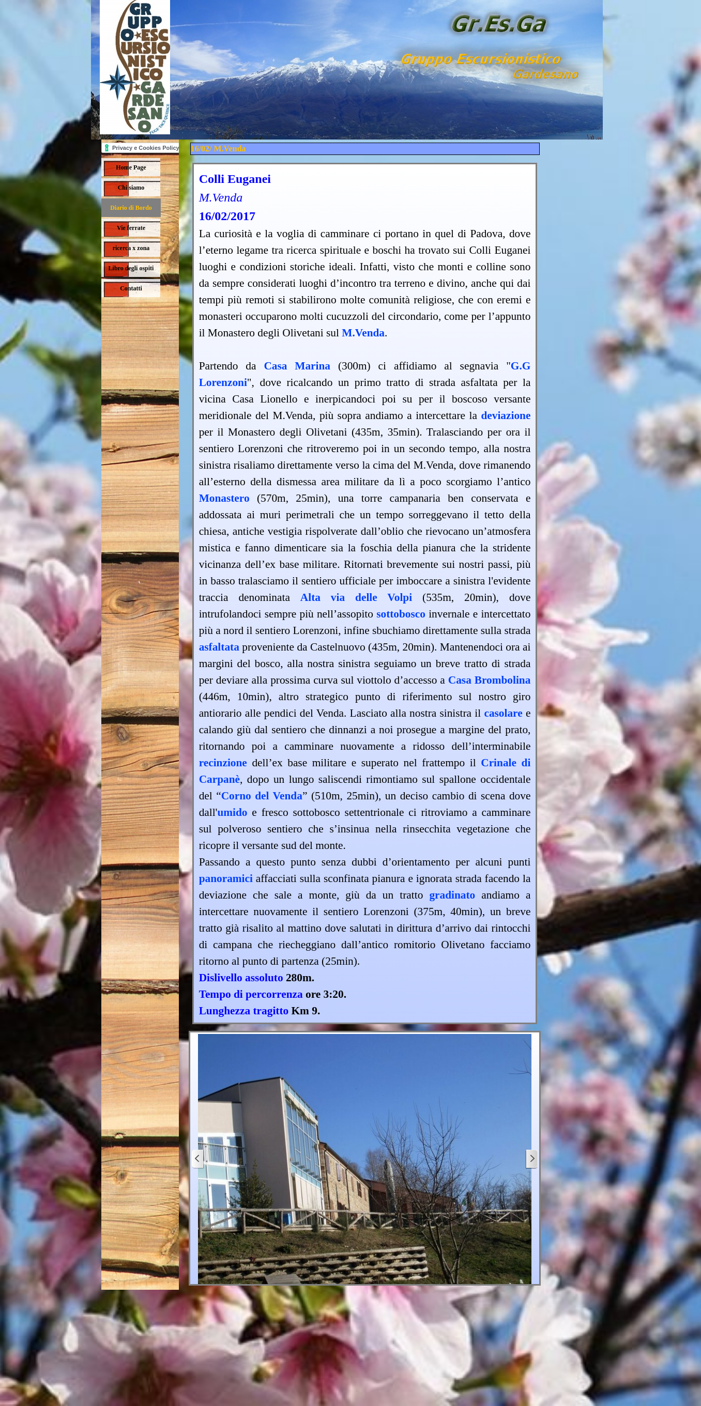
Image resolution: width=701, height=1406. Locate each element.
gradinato (452, 895)
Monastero (224, 498)
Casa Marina (297, 366)
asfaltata (219, 647)
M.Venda (363, 333)
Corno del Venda (261, 796)
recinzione (223, 762)
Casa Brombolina (489, 680)
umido (232, 812)
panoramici (226, 878)
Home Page (131, 167)
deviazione (505, 415)
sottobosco (400, 614)
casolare (503, 713)
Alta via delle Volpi (356, 597)
